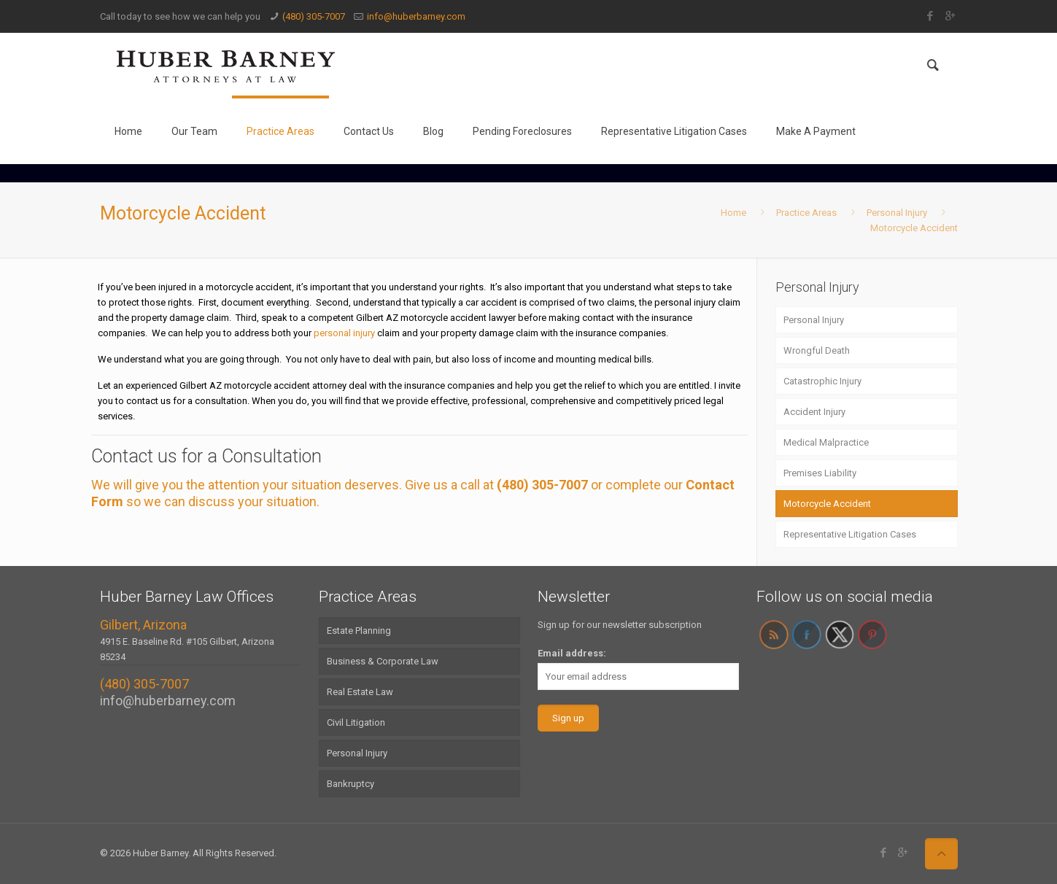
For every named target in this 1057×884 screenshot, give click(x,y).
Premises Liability (819, 473)
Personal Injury (897, 212)
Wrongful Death (816, 350)
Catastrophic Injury (822, 381)
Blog (433, 131)
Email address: (572, 653)
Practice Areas (280, 131)
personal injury (344, 332)
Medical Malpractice (826, 442)
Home (128, 131)
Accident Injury (814, 411)
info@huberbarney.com (416, 16)
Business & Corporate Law (382, 661)
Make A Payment (816, 131)
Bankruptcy (350, 783)
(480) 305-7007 (313, 16)
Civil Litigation (356, 722)
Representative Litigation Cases (674, 131)
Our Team (194, 131)
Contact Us (369, 131)
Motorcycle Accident (914, 227)
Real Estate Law (360, 691)
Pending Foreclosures (522, 131)
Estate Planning (359, 630)
